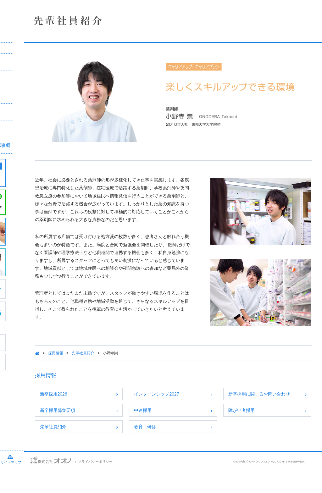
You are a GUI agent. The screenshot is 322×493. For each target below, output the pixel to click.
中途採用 (179, 420)
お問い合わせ (12, 484)
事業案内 (49, 95)
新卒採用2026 (107, 396)
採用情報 (49, 112)
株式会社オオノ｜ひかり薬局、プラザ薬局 (39, 24)
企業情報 (49, 62)
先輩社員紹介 (136, 356)
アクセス (38, 484)
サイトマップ (65, 484)
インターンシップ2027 (192, 396)
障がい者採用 (260, 420)
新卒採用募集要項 (111, 420)
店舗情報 (49, 78)
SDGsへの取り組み (49, 128)
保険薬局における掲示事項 (49, 145)
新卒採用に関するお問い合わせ (275, 400)
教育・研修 (181, 443)
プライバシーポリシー (150, 486)
